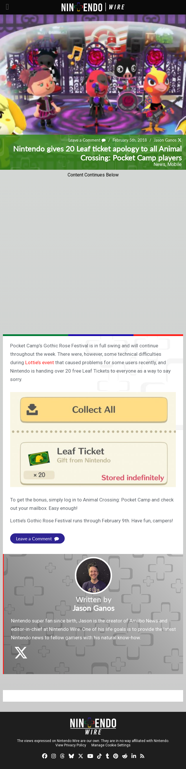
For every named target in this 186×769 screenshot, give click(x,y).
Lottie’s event (39, 362)
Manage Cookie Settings (111, 745)
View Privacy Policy (70, 745)
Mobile (174, 164)
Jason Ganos (165, 140)
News (159, 164)
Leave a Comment (87, 140)
